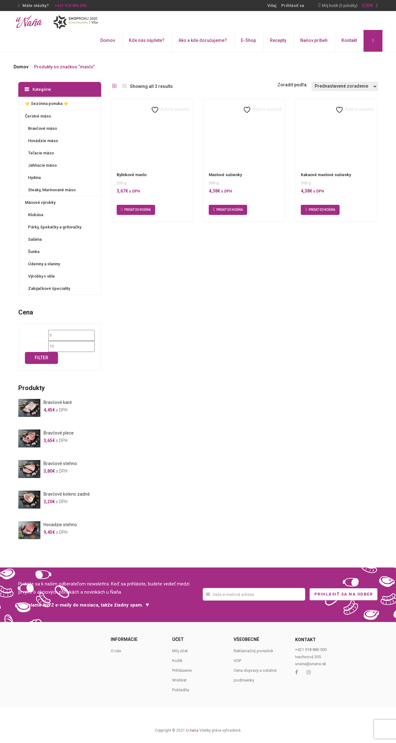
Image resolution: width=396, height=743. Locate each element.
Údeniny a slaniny (44, 264)
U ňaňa (192, 730)
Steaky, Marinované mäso (52, 189)
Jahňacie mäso (42, 165)
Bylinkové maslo (132, 174)
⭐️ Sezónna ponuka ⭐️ (46, 103)
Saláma (35, 239)
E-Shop (248, 40)
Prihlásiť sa (292, 5)
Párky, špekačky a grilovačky (54, 227)
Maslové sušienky (225, 174)
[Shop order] (345, 86)
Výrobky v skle (41, 276)
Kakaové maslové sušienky (326, 174)
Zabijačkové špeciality (49, 288)
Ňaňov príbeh (314, 40)
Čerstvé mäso (38, 116)
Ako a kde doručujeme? (202, 40)
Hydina (34, 177)
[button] (350, 5)
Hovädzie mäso (43, 140)
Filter (41, 357)
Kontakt (349, 40)
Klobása (35, 214)
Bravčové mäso (42, 128)
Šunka (33, 251)
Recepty (278, 40)
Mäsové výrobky (40, 202)
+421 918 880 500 (70, 5)
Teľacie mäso (41, 153)
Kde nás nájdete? (147, 40)
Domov (107, 40)
